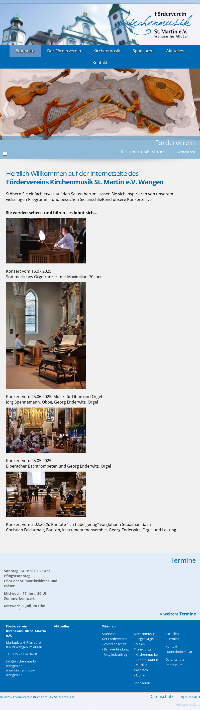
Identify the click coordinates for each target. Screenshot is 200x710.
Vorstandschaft (115, 644)
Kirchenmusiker (147, 654)
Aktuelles (175, 51)
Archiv (140, 675)
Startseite (25, 51)
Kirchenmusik (106, 51)
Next (193, 110)
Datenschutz (174, 659)
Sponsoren (143, 51)
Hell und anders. (188, 704)
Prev (6, 110)
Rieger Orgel (145, 638)
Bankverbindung (116, 649)
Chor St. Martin (147, 659)
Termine (173, 638)
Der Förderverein (64, 51)
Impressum (173, 664)
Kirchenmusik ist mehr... (158, 151)
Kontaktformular (179, 651)
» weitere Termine (178, 614)
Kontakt (100, 62)
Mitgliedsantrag (115, 654)
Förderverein (175, 142)
